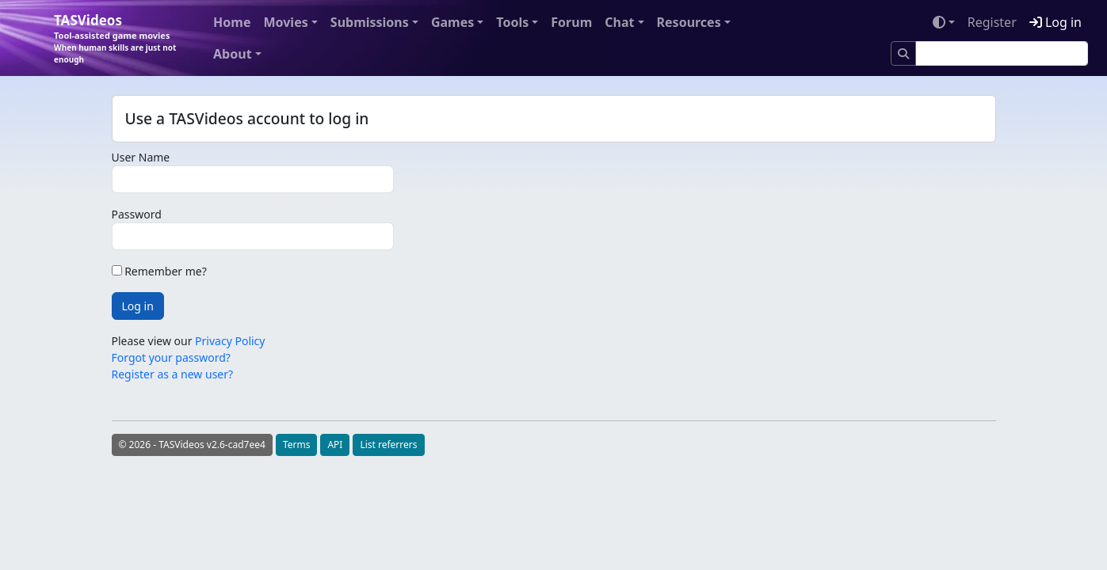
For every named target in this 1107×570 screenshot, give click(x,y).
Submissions (369, 22)
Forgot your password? (171, 357)
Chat (619, 22)
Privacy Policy (230, 340)
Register (992, 22)
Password (137, 214)
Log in (1055, 22)
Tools (512, 22)
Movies (285, 22)
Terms (297, 444)
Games (452, 22)
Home (231, 22)
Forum (571, 22)
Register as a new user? (173, 374)
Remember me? (159, 271)
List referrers (388, 444)
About (232, 54)
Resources (689, 22)
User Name (141, 157)
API (334, 444)
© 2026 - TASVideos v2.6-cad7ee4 (192, 444)
